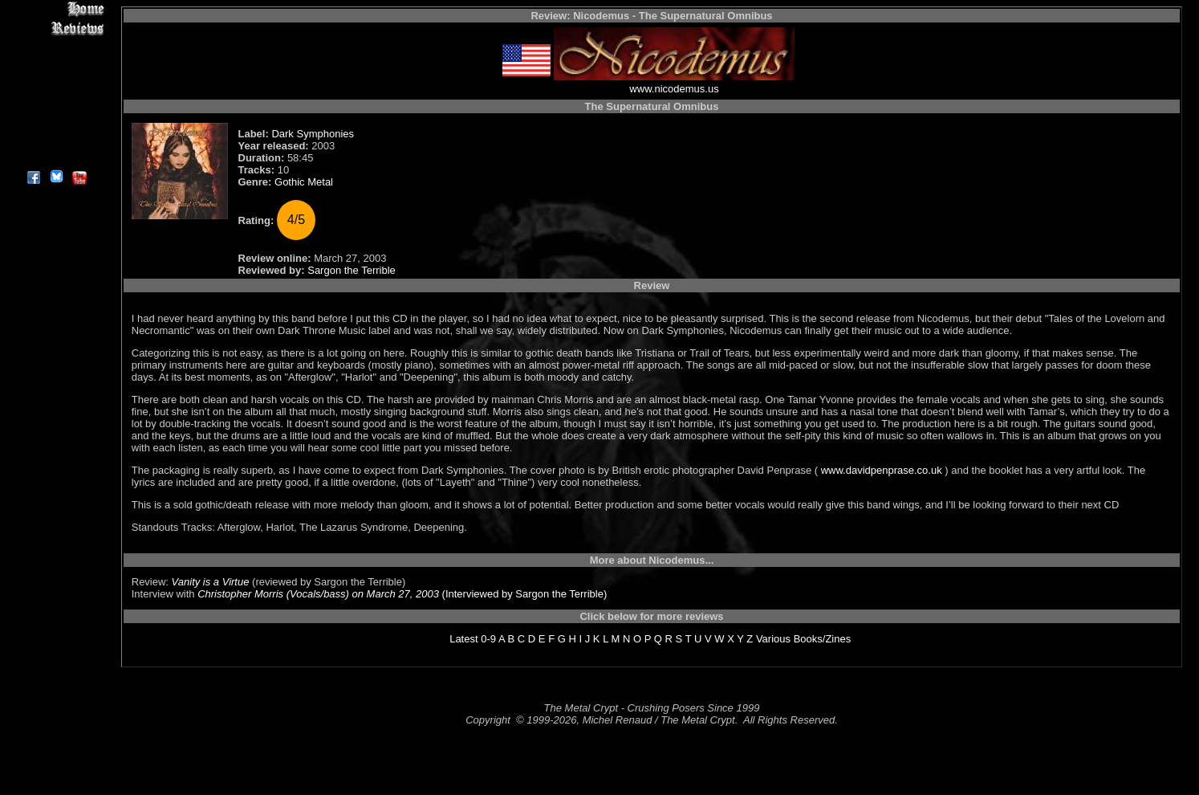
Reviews (56, 27)
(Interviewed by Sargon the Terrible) (523, 594)
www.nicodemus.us (673, 89)
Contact (56, 138)
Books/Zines (822, 639)
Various (773, 639)
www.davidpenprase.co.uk (881, 470)
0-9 (488, 639)
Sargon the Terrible (351, 270)
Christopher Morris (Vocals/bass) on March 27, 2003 (318, 594)
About (56, 157)
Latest (463, 639)
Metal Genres (56, 101)
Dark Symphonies (312, 134)
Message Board (56, 83)
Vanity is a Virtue (211, 582)
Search (56, 120)
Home (56, 9)
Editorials (56, 64)
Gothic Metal (303, 182)
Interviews (56, 46)
